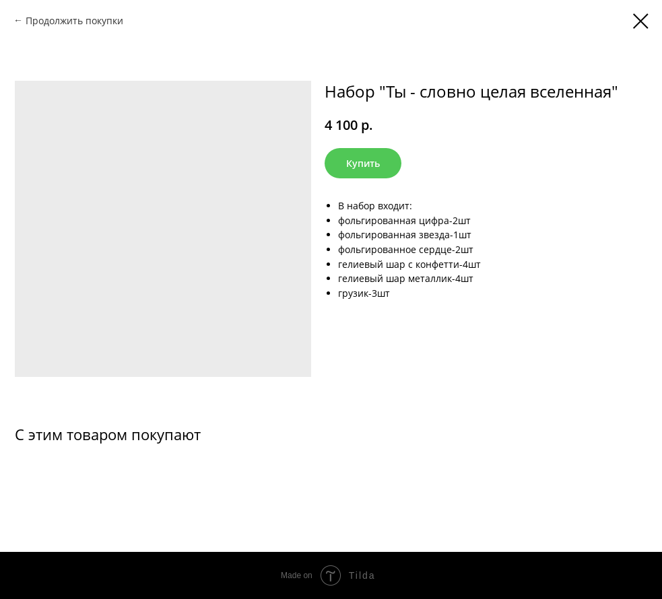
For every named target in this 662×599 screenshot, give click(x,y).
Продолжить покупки (74, 20)
